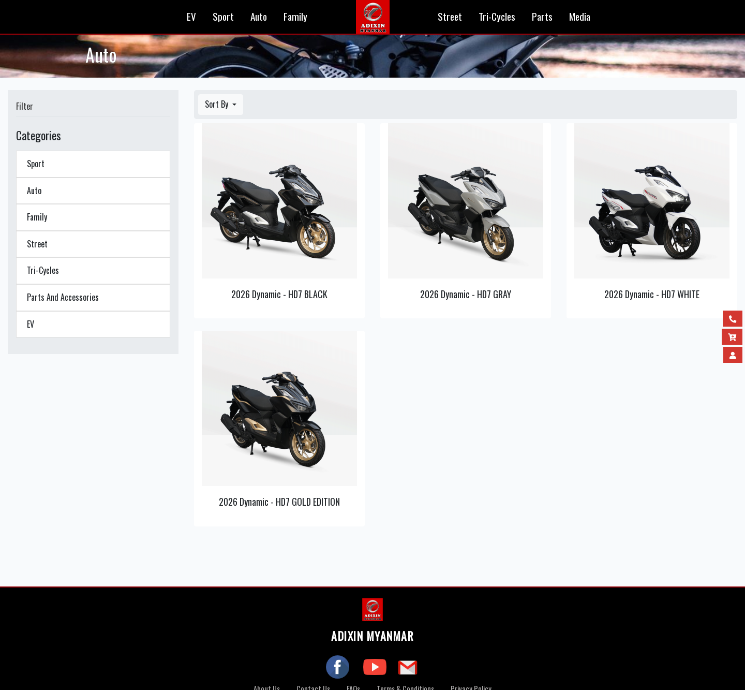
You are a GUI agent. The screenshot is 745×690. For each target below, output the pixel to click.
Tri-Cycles (497, 16)
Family (295, 16)
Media (579, 16)
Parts (542, 16)
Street (450, 16)
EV (191, 16)
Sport (223, 16)
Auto (258, 16)
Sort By (217, 104)
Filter (24, 106)
